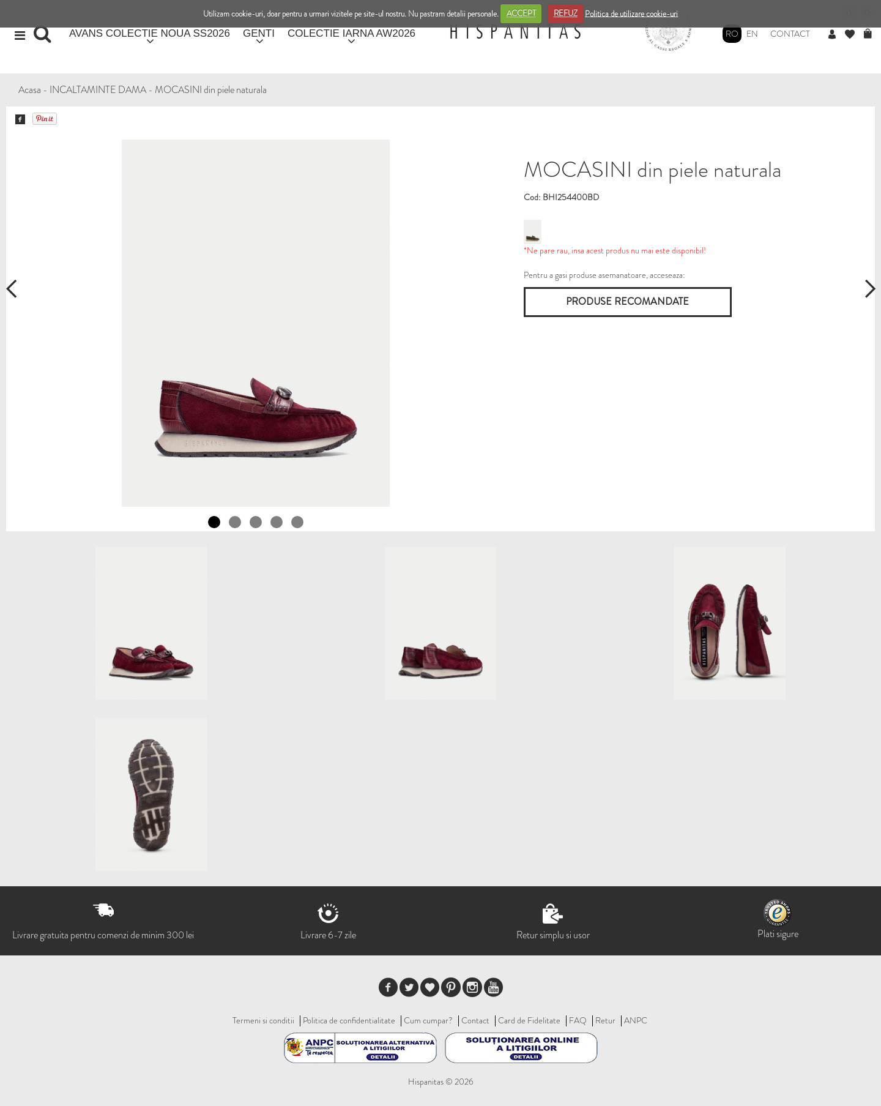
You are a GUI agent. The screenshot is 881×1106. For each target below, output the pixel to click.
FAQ (578, 1020)
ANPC (635, 1020)
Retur (605, 1020)
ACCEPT (521, 13)
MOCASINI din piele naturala (211, 90)
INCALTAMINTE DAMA (98, 90)
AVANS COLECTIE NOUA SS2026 (149, 33)
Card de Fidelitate (529, 1020)
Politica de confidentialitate (349, 1020)
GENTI (259, 33)
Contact (790, 34)
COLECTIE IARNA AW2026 (351, 33)
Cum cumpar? (428, 1020)
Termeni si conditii (263, 1020)
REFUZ (566, 13)
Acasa (29, 90)
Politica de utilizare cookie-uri (631, 13)
